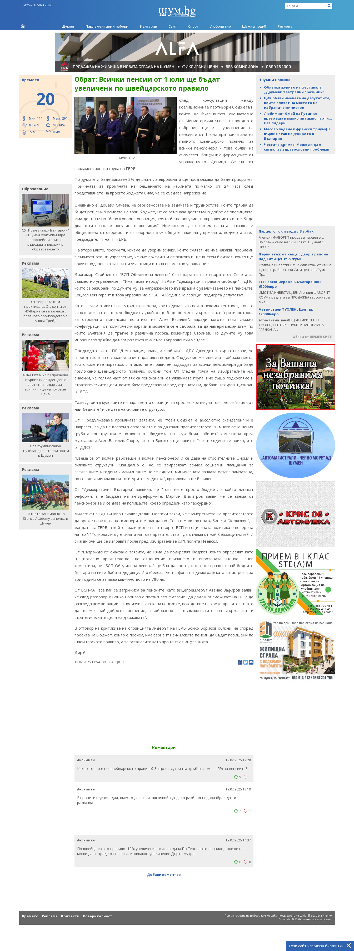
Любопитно (220, 26)
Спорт (193, 26)
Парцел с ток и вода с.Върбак (286, 231)
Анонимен (86, 760)
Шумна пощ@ (254, 26)
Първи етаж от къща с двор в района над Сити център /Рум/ (293, 256)
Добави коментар (164, 874)
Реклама (50, 916)
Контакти (70, 916)
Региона (285, 26)
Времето (30, 916)
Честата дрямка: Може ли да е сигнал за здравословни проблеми (296, 147)
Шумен (68, 26)
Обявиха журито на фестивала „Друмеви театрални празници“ (294, 89)
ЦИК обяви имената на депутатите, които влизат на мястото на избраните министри (297, 103)
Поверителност (97, 916)
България (148, 26)
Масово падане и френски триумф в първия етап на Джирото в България (297, 134)
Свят (172, 26)
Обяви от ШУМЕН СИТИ (312, 337)
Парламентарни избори (107, 26)
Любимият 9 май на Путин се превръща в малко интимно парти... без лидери (298, 118)
